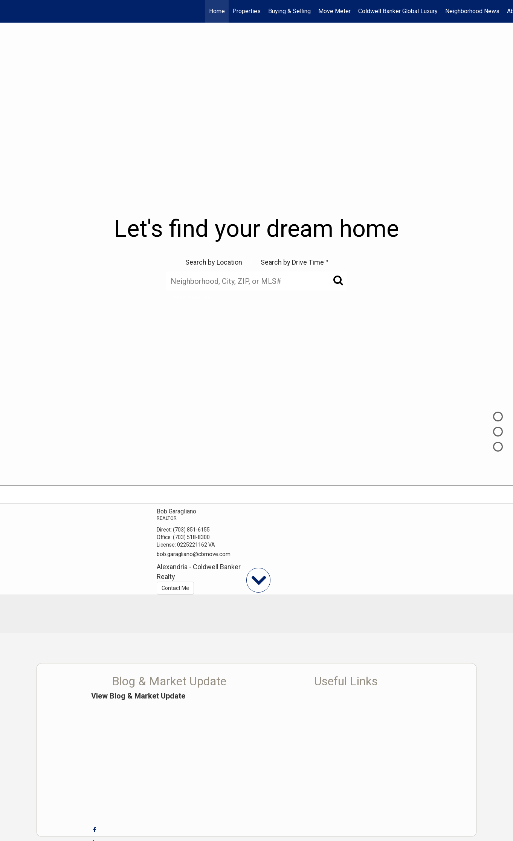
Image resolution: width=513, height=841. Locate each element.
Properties (246, 11)
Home (217, 11)
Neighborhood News (472, 11)
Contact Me (175, 588)
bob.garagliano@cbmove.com (194, 554)
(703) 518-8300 (191, 537)
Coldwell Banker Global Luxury (398, 11)
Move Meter (334, 11)
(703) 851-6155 (191, 530)
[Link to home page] (10, 11)
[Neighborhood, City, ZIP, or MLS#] (256, 280)
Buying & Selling (289, 11)
